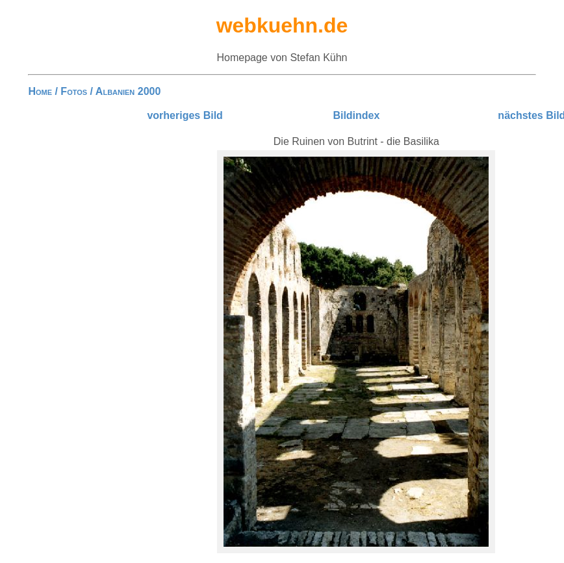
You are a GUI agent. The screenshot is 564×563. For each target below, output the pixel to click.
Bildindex (356, 115)
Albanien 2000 (128, 91)
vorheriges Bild (184, 115)
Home (40, 91)
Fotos (73, 91)
